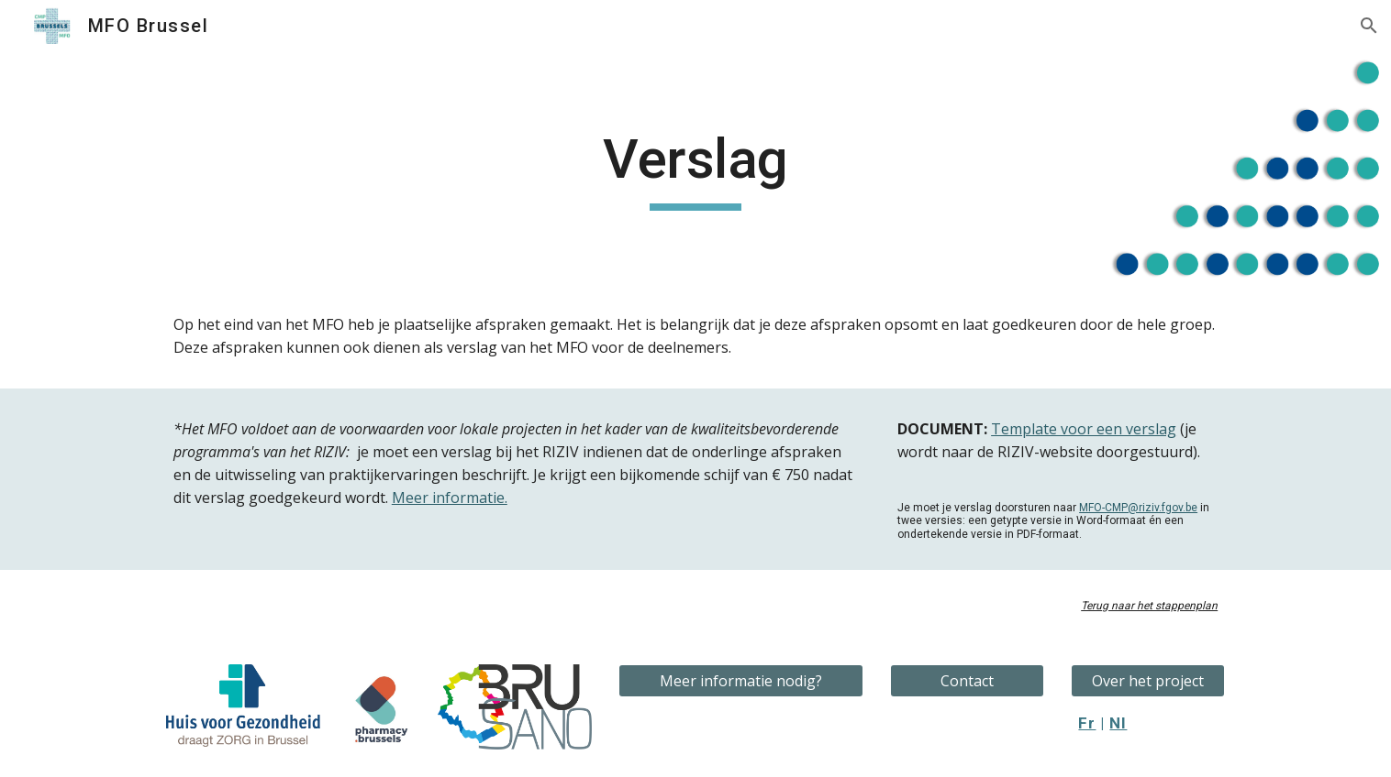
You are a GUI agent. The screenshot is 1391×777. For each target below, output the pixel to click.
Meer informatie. (449, 497)
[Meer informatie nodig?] (740, 681)
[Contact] (967, 681)
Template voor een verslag (1083, 429)
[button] (1369, 26)
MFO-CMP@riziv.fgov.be (1138, 507)
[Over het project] (1148, 681)
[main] (695, 167)
